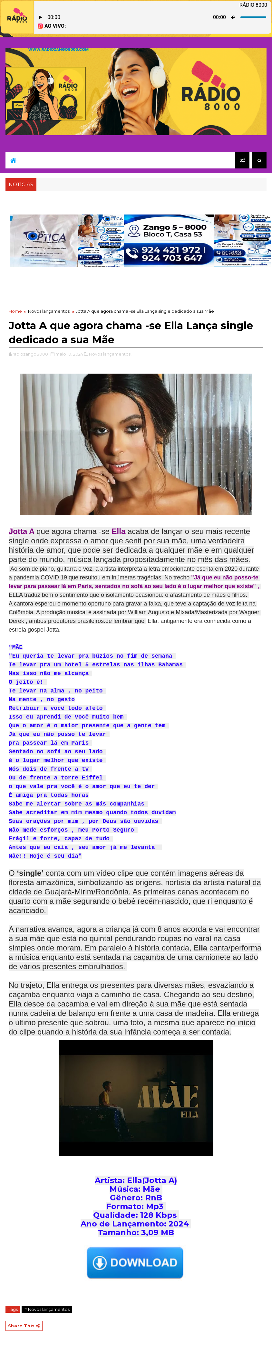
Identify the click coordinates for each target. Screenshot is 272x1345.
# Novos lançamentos (47, 1309)
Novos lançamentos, (110, 354)
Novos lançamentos (49, 311)
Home (15, 311)
